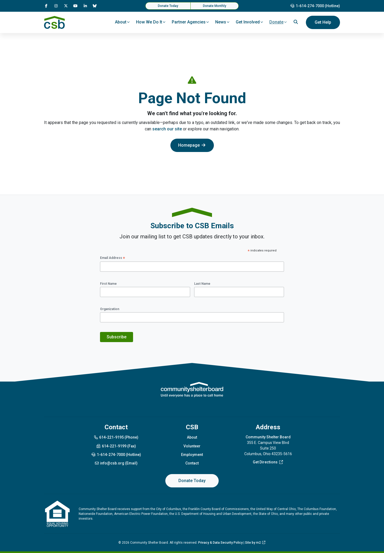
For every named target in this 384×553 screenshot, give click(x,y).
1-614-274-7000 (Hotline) (315, 6)
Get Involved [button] (248, 22)
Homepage (192, 145)
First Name (108, 284)
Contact (192, 463)
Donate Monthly (214, 6)
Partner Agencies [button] (189, 22)
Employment (192, 454)
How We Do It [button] (149, 22)
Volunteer (192, 446)
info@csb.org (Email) (116, 463)
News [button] (220, 22)
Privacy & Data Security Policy (220, 542)
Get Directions (268, 462)
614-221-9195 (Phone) (116, 437)
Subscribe (116, 336)
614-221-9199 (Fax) (116, 446)
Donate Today (168, 6)
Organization (109, 309)
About (192, 437)
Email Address (112, 258)
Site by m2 (255, 542)
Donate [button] (276, 22)
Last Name (202, 284)
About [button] (120, 22)
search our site (167, 128)
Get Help (323, 22)
